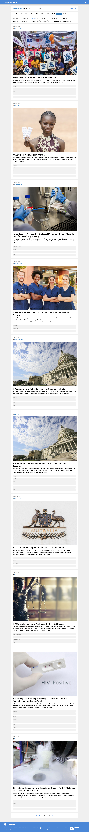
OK (71, 829)
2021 (37, 13)
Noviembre (56, 21)
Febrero (25, 18)
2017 (58, 13)
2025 (20, 13)
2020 (42, 13)
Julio (15, 21)
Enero (15, 18)
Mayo (55, 18)
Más (77, 829)
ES (86, 2)
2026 (15, 13)
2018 (53, 13)
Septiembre (36, 21)
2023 (26, 13)
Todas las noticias (18, 8)
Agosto (25, 21)
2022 (31, 13)
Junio (65, 18)
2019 (48, 13)
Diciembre (66, 21)
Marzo (35, 18)
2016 (64, 13)
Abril (44, 18)
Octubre (46, 21)
